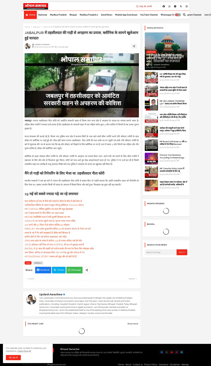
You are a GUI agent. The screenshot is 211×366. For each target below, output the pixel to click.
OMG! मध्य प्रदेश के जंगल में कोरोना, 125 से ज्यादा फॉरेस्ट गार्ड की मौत (53, 240)
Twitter (60, 270)
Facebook (45, 270)
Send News (106, 15)
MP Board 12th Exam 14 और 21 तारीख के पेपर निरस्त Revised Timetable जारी (173, 144)
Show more (132, 324)
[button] (178, 14)
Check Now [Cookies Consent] (22, 351)
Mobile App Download (126, 15)
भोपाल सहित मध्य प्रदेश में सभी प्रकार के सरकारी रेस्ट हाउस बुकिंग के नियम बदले (173, 88)
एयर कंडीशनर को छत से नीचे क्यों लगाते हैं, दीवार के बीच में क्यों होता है (53, 201)
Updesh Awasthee (50, 294)
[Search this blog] (161, 252)
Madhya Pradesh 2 (89, 15)
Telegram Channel (192, 15)
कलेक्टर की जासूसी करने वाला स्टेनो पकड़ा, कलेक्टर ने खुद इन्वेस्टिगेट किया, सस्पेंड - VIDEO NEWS (173, 130)
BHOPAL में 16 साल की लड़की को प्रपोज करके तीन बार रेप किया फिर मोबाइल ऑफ (59, 248)
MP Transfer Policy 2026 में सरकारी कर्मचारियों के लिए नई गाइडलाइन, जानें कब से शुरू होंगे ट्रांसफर (173, 171)
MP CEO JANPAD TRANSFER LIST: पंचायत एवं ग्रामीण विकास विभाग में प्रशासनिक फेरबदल (173, 103)
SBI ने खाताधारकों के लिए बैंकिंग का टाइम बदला (44, 213)
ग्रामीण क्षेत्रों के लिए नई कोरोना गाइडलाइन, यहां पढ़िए (46, 236)
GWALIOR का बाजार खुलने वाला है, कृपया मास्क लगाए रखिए (50, 221)
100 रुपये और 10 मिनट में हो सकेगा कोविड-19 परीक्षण (47, 225)
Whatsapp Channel (170, 15)
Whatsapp (76, 270)
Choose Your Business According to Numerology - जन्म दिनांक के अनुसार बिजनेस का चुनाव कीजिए (173, 159)
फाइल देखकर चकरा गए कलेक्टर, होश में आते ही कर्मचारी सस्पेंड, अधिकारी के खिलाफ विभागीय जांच (173, 184)
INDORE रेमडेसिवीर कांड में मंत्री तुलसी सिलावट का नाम (47, 217)
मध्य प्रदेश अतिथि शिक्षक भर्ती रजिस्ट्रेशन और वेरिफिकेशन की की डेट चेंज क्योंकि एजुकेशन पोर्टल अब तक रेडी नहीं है (173, 117)
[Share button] (86, 270)
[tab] (30, 15)
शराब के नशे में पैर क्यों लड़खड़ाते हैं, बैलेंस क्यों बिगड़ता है (47, 232)
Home (32, 15)
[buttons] (164, 6)
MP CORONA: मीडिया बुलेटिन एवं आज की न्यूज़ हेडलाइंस (49, 209)
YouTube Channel (149, 15)
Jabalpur (36, 27)
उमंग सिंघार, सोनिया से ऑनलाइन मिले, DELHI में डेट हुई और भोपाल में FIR (55, 252)
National (42, 15)
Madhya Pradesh (58, 15)
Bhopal (73, 15)
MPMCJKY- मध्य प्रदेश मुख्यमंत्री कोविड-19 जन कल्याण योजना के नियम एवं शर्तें (58, 228)
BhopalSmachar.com (56, 365)
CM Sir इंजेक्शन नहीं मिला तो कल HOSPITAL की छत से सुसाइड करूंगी (54, 244)
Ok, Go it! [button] (13, 357)
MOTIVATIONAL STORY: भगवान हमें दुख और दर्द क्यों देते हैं (50, 256)
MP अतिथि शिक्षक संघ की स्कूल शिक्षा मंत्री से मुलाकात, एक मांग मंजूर (173, 75)
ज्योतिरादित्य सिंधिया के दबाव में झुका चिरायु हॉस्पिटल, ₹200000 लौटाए (54, 205)
